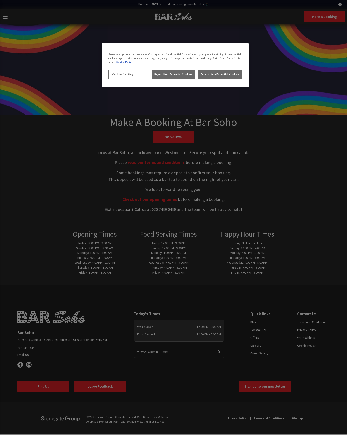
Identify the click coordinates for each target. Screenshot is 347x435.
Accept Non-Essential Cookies (220, 74)
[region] (175, 65)
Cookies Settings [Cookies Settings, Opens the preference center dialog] (123, 74)
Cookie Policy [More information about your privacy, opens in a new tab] (124, 62)
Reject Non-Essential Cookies (173, 74)
